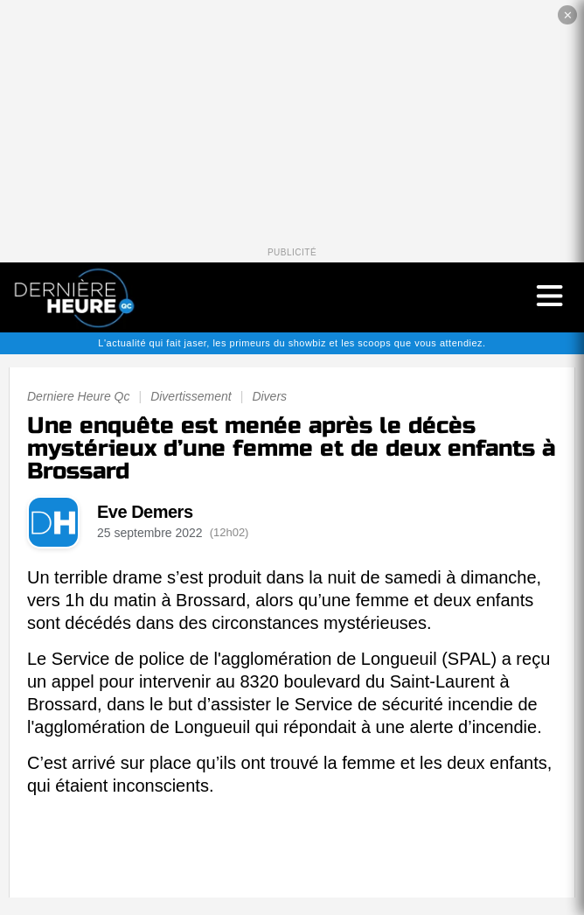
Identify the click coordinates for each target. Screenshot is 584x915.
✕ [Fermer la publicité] (568, 15)
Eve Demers (145, 511)
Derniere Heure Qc (78, 396)
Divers (269, 396)
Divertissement (191, 396)
